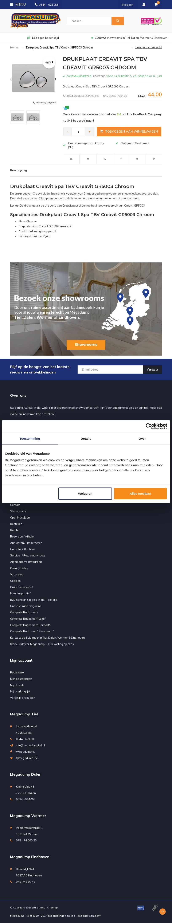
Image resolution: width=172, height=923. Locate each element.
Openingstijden (20, 517)
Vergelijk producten (22, 697)
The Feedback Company (86, 915)
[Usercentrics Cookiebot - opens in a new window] (148, 426)
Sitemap (52, 907)
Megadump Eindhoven (29, 856)
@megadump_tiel (27, 758)
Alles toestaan (140, 493)
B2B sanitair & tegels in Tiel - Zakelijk (34, 599)
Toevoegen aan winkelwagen (129, 131)
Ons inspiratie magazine (26, 606)
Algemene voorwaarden (26, 561)
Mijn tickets (17, 685)
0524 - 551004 (25, 799)
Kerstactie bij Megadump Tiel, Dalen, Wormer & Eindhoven (47, 637)
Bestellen (16, 523)
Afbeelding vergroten (46, 102)
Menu (18, 4)
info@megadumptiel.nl (30, 745)
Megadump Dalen (25, 774)
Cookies (15, 580)
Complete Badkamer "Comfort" (30, 625)
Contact (15, 505)
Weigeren (85, 493)
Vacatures (16, 574)
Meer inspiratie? (20, 593)
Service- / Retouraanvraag (27, 555)
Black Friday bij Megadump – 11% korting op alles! (42, 644)
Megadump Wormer (28, 815)
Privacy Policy (19, 568)
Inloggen (127, 4)
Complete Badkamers (24, 612)
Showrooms (18, 511)
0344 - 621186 (46, 4)
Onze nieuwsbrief (21, 587)
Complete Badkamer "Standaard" (32, 631)
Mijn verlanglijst (20, 691)
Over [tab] (142, 438)
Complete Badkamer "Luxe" (28, 618)
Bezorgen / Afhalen (22, 536)
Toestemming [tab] (30, 438)
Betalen (15, 530)
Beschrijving (18, 170)
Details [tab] (86, 438)
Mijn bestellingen (21, 678)
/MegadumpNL (25, 751)
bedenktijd (43, 37)
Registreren (18, 672)
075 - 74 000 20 (26, 840)
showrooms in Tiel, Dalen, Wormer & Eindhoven (129, 37)
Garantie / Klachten (22, 549)
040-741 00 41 (25, 881)
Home (14, 47)
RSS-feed (39, 907)
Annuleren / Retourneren (26, 542)
